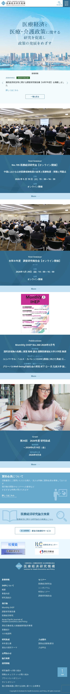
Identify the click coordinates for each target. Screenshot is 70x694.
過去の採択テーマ (9, 647)
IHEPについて (8, 586)
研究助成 (6, 640)
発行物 (5, 603)
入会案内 (42, 640)
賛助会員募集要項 (46, 643)
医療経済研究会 (45, 584)
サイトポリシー (8, 682)
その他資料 (6, 634)
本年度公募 (6, 643)
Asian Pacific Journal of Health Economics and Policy (14, 621)
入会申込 (42, 647)
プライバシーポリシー (11, 678)
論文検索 (6, 658)
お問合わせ (6, 653)
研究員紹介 (6, 598)
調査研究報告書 (8, 612)
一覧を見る (35, 96)
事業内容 (6, 594)
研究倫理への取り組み (11, 670)
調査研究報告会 (45, 596)
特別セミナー (44, 592)
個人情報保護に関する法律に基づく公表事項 (21, 686)
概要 (4, 590)
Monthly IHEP (8, 607)
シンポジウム (44, 588)
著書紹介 (6, 630)
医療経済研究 (7, 615)
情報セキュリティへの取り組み (15, 674)
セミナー (42, 580)
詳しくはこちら (12, 90)
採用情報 (6, 663)
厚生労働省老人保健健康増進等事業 (17, 626)
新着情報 (6, 580)
